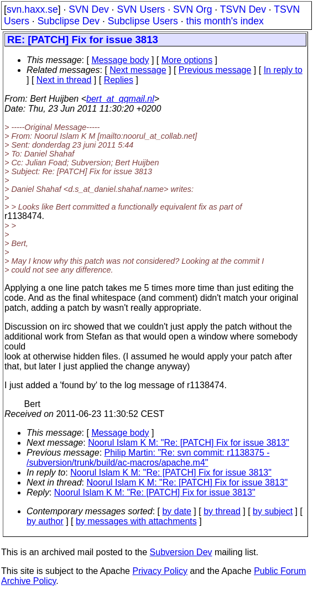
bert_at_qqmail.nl (120, 98)
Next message (137, 70)
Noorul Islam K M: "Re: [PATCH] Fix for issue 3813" (188, 442)
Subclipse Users (143, 21)
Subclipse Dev (69, 21)
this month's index (225, 21)
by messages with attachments (136, 521)
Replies (118, 80)
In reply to (283, 70)
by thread (222, 511)
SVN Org (192, 9)
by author (45, 521)
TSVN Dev (243, 9)
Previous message (215, 70)
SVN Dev (88, 9)
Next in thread (64, 80)
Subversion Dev (181, 552)
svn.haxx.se (32, 9)
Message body (120, 60)
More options (187, 60)
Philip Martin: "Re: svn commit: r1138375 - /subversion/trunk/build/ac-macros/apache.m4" (148, 457)
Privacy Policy (159, 571)
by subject (273, 511)
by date (176, 511)
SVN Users (141, 9)
